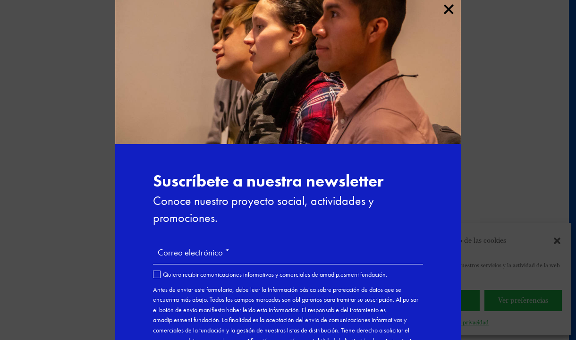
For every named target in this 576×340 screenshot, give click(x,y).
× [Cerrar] (448, 7)
